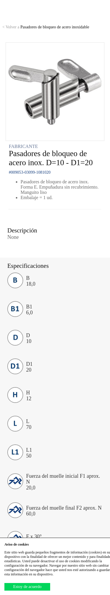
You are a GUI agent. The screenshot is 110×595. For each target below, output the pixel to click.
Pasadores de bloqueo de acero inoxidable (45, 27)
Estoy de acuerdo (27, 586)
